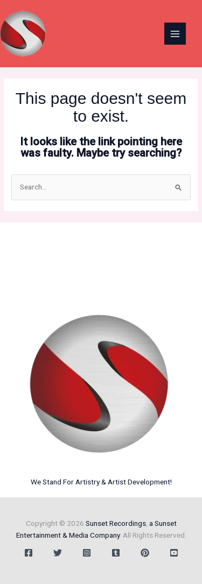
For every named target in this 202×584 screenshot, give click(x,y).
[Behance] (145, 552)
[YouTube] (174, 552)
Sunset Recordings (116, 523)
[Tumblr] (116, 552)
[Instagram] (86, 552)
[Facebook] (28, 552)
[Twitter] (57, 552)
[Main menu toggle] (175, 34)
